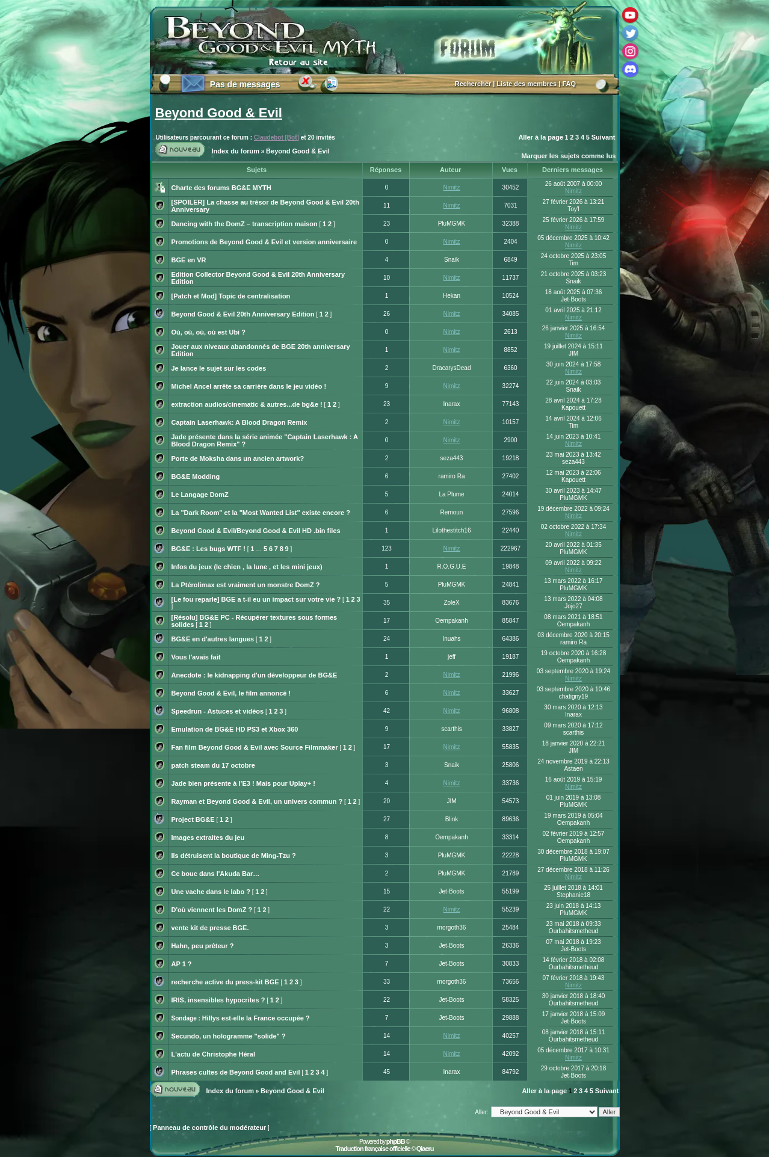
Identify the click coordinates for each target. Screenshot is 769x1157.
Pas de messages (245, 84)
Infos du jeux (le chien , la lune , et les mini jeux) (247, 566)
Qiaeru (425, 1148)
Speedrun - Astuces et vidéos (217, 711)
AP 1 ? (181, 963)
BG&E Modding (195, 476)
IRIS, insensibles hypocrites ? (218, 1000)
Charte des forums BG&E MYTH (221, 187)
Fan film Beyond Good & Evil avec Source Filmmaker (254, 747)
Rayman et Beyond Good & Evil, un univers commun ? (257, 801)
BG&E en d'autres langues (213, 639)
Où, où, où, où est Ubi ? (208, 332)
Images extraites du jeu (208, 837)
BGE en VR (188, 260)
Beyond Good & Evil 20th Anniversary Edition (243, 314)
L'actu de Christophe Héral (213, 1054)
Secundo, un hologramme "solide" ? (228, 1036)
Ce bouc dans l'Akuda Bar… (215, 873)
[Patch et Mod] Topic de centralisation (231, 296)
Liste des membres (527, 83)
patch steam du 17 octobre (213, 765)
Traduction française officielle (372, 1148)
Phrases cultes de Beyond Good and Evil (235, 1072)
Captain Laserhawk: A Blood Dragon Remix (239, 422)
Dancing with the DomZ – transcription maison (244, 223)
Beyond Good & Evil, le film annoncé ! (231, 693)
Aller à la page (540, 137)
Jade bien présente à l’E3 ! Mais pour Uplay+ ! (243, 783)
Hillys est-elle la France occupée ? (256, 1018)
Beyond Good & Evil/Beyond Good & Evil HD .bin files (256, 530)
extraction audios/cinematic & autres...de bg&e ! (247, 404)
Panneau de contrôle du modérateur (209, 1127)
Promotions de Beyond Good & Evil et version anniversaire (264, 241)
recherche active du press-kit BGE (225, 982)
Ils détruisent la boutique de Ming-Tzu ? (233, 855)
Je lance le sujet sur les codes (219, 368)
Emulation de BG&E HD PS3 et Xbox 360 (234, 729)
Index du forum (235, 151)
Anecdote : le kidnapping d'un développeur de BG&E (254, 675)
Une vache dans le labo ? (210, 891)
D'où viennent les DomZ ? (212, 909)
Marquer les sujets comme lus (568, 155)
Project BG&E (193, 819)
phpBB (395, 1141)
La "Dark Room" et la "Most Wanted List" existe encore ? (260, 512)
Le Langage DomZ (200, 494)
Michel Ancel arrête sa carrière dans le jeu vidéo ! (249, 386)
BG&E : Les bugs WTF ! (208, 548)
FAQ (569, 83)
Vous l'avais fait (196, 657)
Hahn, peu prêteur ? (202, 945)
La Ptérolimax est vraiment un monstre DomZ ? (245, 584)
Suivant (603, 137)
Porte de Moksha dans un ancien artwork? (237, 458)
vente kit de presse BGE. (210, 927)
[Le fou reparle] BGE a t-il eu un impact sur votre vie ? (256, 599)
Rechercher (473, 83)
